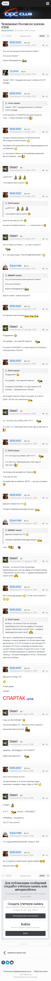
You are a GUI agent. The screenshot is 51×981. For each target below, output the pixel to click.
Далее (42, 36)
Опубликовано (23, 45)
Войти (25, 933)
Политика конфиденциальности (17, 971)
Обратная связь (41, 971)
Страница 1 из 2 (25, 36)
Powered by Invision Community (25, 977)
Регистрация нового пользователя (25, 916)
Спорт (32, 30)
